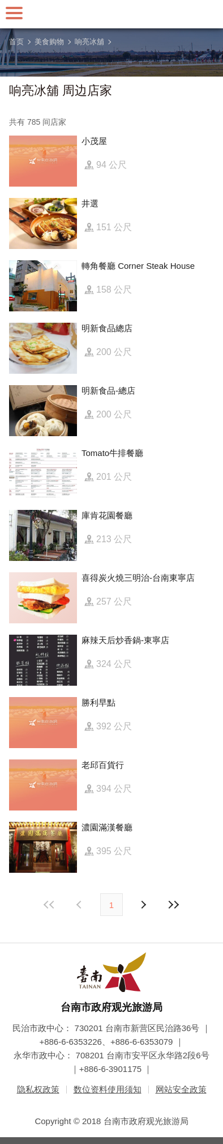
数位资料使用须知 (107, 1089)
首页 (16, 41)
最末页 (173, 904)
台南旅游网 (111, 14)
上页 (142, 904)
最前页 (49, 904)
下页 (80, 904)
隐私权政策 (38, 1089)
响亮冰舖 (89, 41)
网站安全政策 (181, 1089)
